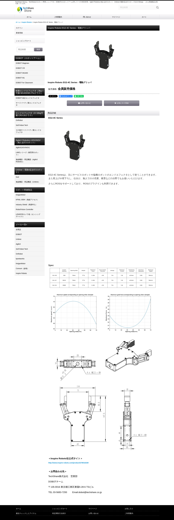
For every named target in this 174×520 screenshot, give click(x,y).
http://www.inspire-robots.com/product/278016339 (68, 463)
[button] (121, 103)
